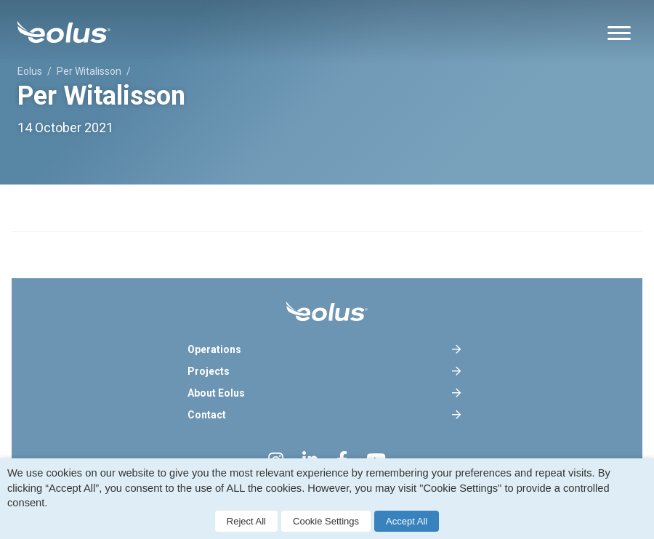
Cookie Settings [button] (326, 521)
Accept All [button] (406, 521)
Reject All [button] (246, 521)
